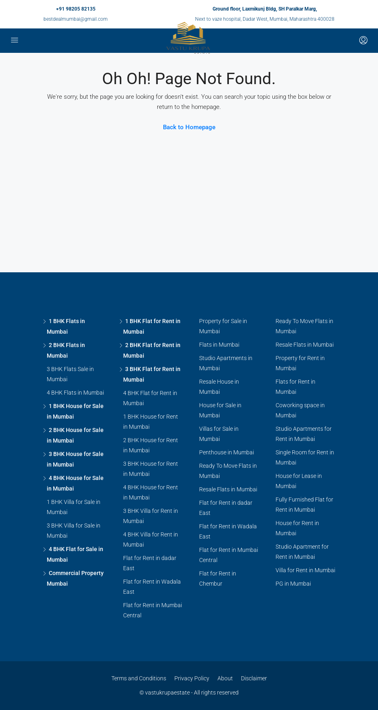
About (225, 678)
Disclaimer (254, 678)
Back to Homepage (189, 127)
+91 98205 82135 (76, 9)
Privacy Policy (191, 678)
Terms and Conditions (138, 678)
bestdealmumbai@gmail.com (75, 19)
